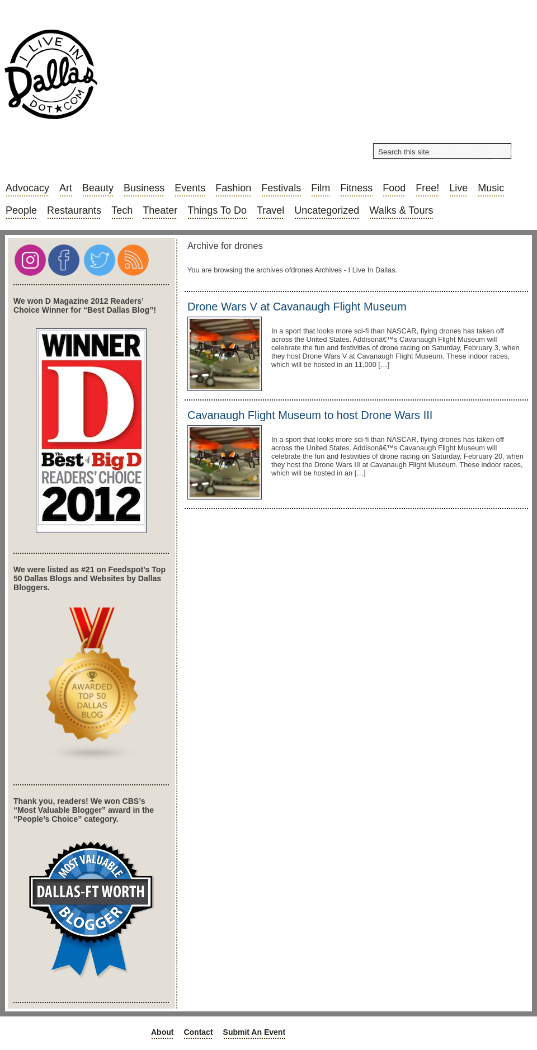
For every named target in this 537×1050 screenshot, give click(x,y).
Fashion (233, 188)
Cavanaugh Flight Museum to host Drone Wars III (309, 415)
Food (394, 188)
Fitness (356, 188)
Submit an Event (254, 1032)
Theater (160, 210)
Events (190, 188)
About (162, 1032)
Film (320, 188)
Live (458, 188)
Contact (198, 1032)
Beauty (98, 188)
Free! (427, 188)
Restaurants (74, 210)
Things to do (217, 210)
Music (491, 188)
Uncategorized (326, 210)
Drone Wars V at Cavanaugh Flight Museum (297, 306)
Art (65, 188)
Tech (122, 210)
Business (144, 188)
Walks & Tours (401, 210)
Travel (270, 210)
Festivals (281, 188)
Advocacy (27, 188)
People (21, 210)
